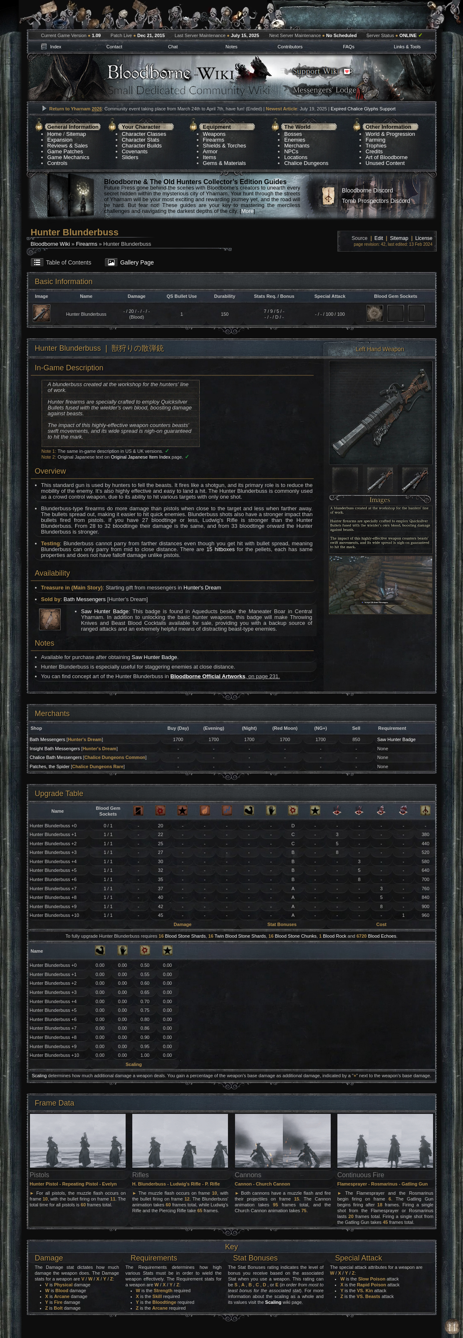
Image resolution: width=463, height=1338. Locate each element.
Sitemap (76, 134)
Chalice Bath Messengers (56, 757)
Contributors (289, 46)
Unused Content (385, 163)
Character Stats (140, 140)
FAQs (348, 46)
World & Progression (390, 134)
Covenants (135, 151)
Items (209, 157)
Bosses (293, 134)
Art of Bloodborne (387, 157)
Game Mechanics (68, 157)
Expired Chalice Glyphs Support (363, 108)
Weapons (214, 134)
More (247, 211)
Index (55, 46)
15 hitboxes (220, 549)
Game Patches (65, 151)
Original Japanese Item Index (140, 456)
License (423, 238)
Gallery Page (137, 262)
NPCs (291, 151)
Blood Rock (334, 936)
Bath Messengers (85, 599)
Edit (378, 238)
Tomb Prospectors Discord (376, 200)
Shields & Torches (224, 145)
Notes (231, 46)
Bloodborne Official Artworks (208, 676)
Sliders (130, 157)
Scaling (39, 1075)
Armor (210, 151)
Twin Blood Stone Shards (240, 936)
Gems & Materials (224, 163)
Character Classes (144, 134)
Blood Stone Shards (185, 936)
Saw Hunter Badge (105, 611)
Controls (57, 163)
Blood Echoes (382, 936)
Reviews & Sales (67, 145)
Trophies (376, 145)
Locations (295, 157)
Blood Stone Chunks (296, 936)
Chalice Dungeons (306, 163)
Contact (114, 46)
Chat (173, 46)
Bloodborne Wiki (50, 244)
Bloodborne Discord (367, 190)
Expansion (60, 140)
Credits (374, 151)
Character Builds (142, 145)
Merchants (296, 145)
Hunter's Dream (202, 587)
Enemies (294, 140)
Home (54, 134)
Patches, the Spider (49, 766)
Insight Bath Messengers (55, 748)
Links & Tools (407, 46)
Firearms (213, 140)
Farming (376, 140)
